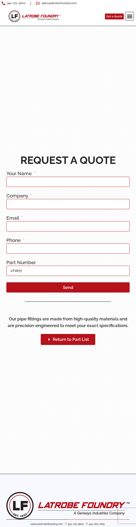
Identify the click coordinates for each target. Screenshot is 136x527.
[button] (129, 16)
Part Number (21, 262)
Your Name (19, 173)
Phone (14, 240)
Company (17, 195)
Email (13, 218)
